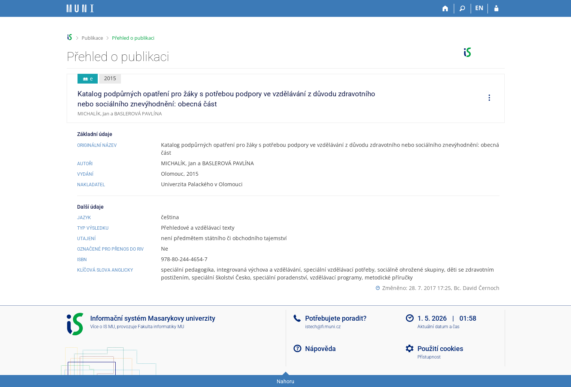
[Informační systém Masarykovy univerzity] (80, 8)
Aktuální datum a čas (438, 326)
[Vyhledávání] (462, 8)
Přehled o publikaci (133, 37)
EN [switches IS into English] (479, 8)
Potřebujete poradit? (336, 318)
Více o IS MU (102, 326)
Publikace (92, 37)
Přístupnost (429, 357)
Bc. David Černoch (476, 287)
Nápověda (320, 349)
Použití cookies (440, 349)
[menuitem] (487, 98)
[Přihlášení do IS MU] (496, 8)
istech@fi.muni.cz (323, 326)
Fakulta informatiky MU (161, 326)
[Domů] (445, 8)
